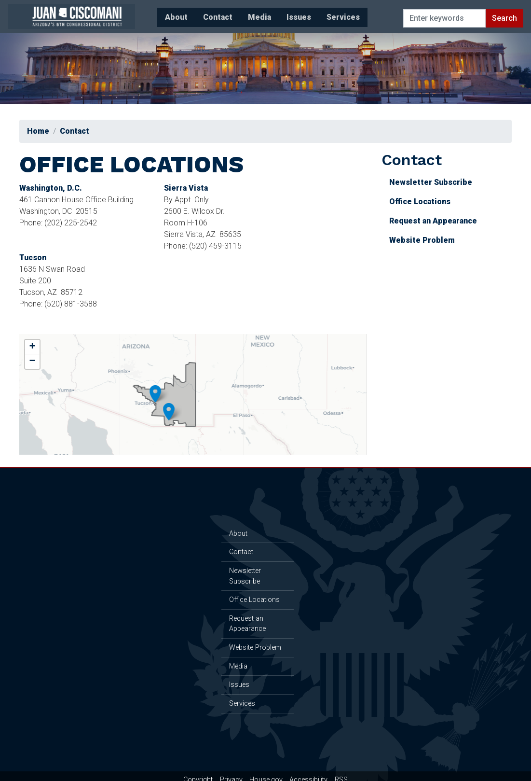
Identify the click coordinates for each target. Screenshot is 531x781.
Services (240, 699)
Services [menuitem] (309, 13)
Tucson (36, 257)
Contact (78, 131)
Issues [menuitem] (265, 13)
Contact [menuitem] (184, 13)
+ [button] (36, 338)
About (236, 529)
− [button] (36, 353)
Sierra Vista (189, 188)
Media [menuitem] (225, 13)
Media (236, 661)
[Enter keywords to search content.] (443, 14)
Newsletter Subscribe (427, 182)
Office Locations (416, 201)
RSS (341, 771)
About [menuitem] (142, 13)
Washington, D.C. (54, 188)
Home (41, 131)
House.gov (266, 771)
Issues (237, 680)
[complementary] (193, 385)
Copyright (198, 771)
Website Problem (418, 240)
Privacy (231, 771)
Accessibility (308, 771)
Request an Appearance (430, 220)
